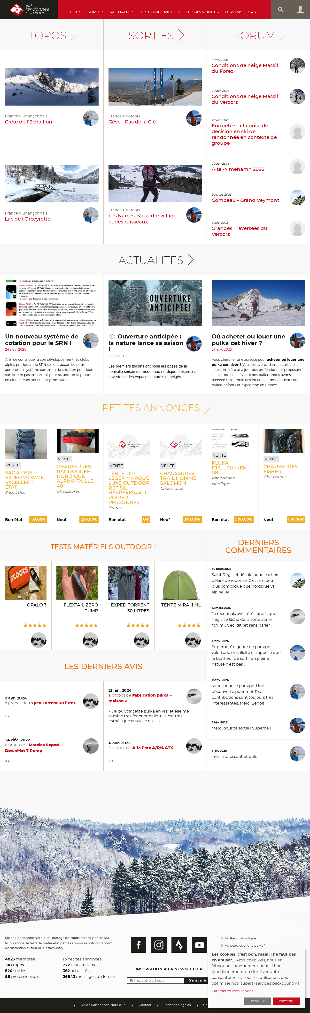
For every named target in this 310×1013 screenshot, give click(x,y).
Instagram (156, 945)
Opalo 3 (36, 605)
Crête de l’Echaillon (28, 122)
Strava (177, 945)
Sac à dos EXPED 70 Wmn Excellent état (25, 480)
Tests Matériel (156, 12)
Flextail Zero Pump (81, 608)
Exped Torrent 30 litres (130, 608)
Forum (254, 36)
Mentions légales (177, 1005)
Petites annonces (199, 12)
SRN (252, 12)
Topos (75, 12)
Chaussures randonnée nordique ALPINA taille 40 (75, 476)
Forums (233, 12)
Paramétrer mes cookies (232, 991)
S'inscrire (195, 980)
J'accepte (286, 1001)
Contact (145, 1005)
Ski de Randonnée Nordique (28, 937)
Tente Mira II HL (181, 605)
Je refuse (257, 1001)
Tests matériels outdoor (101, 547)
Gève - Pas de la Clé (132, 122)
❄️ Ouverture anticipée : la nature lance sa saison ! (146, 343)
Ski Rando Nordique (240, 938)
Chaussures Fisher (281, 469)
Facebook (136, 945)
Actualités (122, 12)
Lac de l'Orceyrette (27, 219)
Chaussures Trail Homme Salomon (178, 478)
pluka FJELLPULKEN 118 (229, 468)
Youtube (197, 945)
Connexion (300, 9)
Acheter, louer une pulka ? (244, 945)
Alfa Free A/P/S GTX (152, 748)
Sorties (95, 12)
